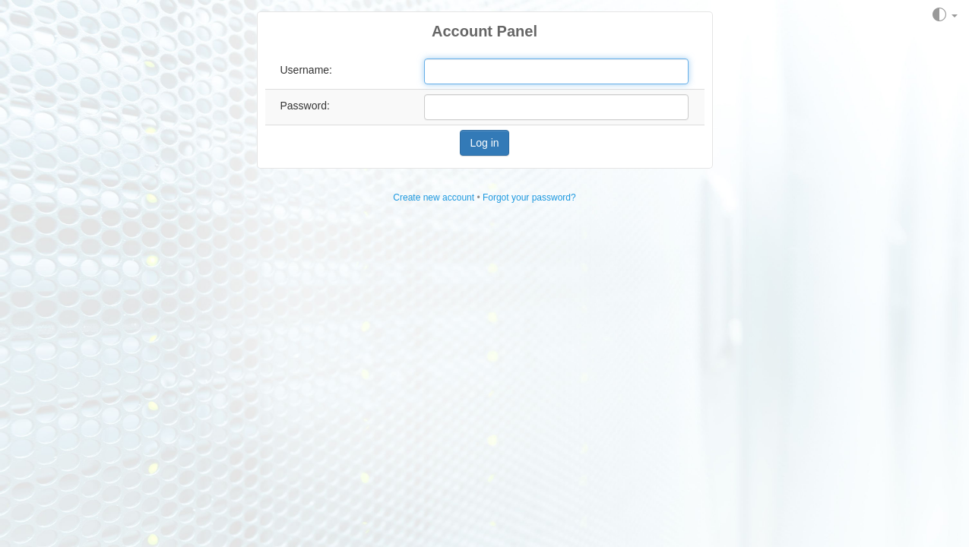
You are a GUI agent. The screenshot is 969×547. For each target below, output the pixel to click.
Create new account (433, 197)
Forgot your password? (529, 197)
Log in (484, 143)
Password (303, 106)
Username (305, 70)
